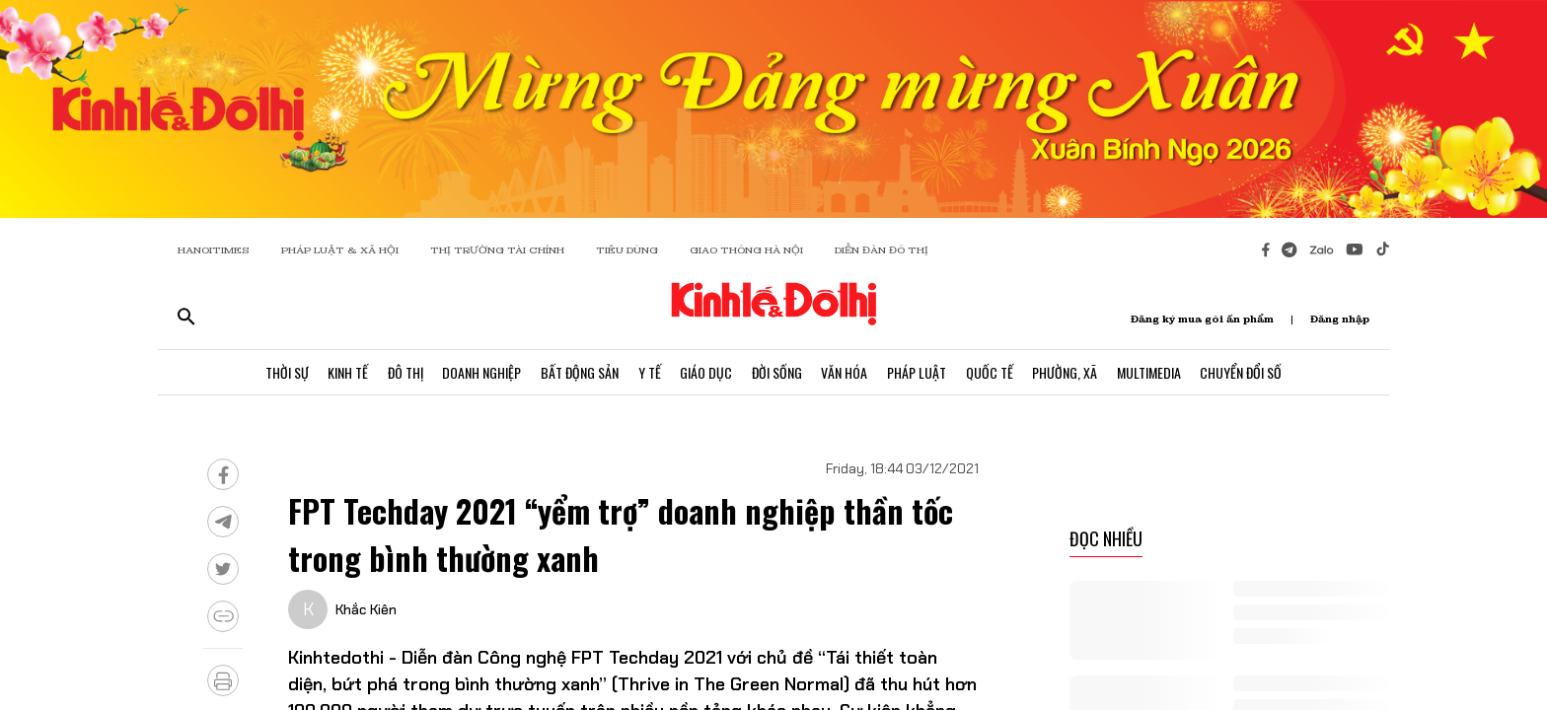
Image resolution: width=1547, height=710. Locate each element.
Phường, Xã (1066, 372)
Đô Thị (403, 372)
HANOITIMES (214, 250)
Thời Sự (284, 372)
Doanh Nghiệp (480, 372)
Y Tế (648, 372)
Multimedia (1151, 372)
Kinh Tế (346, 372)
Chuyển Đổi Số (1244, 372)
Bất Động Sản (579, 372)
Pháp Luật (917, 372)
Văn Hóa (845, 372)
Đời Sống (777, 372)
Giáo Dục (706, 372)
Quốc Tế (990, 372)
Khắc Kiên (366, 609)
